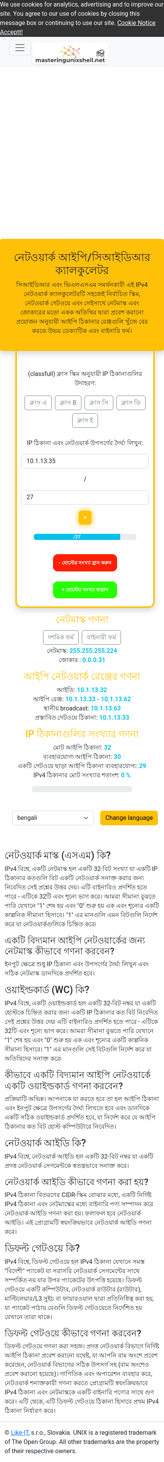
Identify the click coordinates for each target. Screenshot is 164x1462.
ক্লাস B (68, 402)
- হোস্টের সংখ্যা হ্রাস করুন (85, 563)
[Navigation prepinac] (20, 47)
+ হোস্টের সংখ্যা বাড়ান (85, 590)
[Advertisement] (82, 153)
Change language (129, 817)
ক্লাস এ (38, 402)
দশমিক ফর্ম (61, 637)
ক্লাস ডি (131, 402)
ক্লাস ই (85, 420)
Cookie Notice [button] (136, 22)
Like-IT (19, 1432)
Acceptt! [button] (11, 32)
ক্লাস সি (98, 402)
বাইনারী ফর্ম (101, 637)
